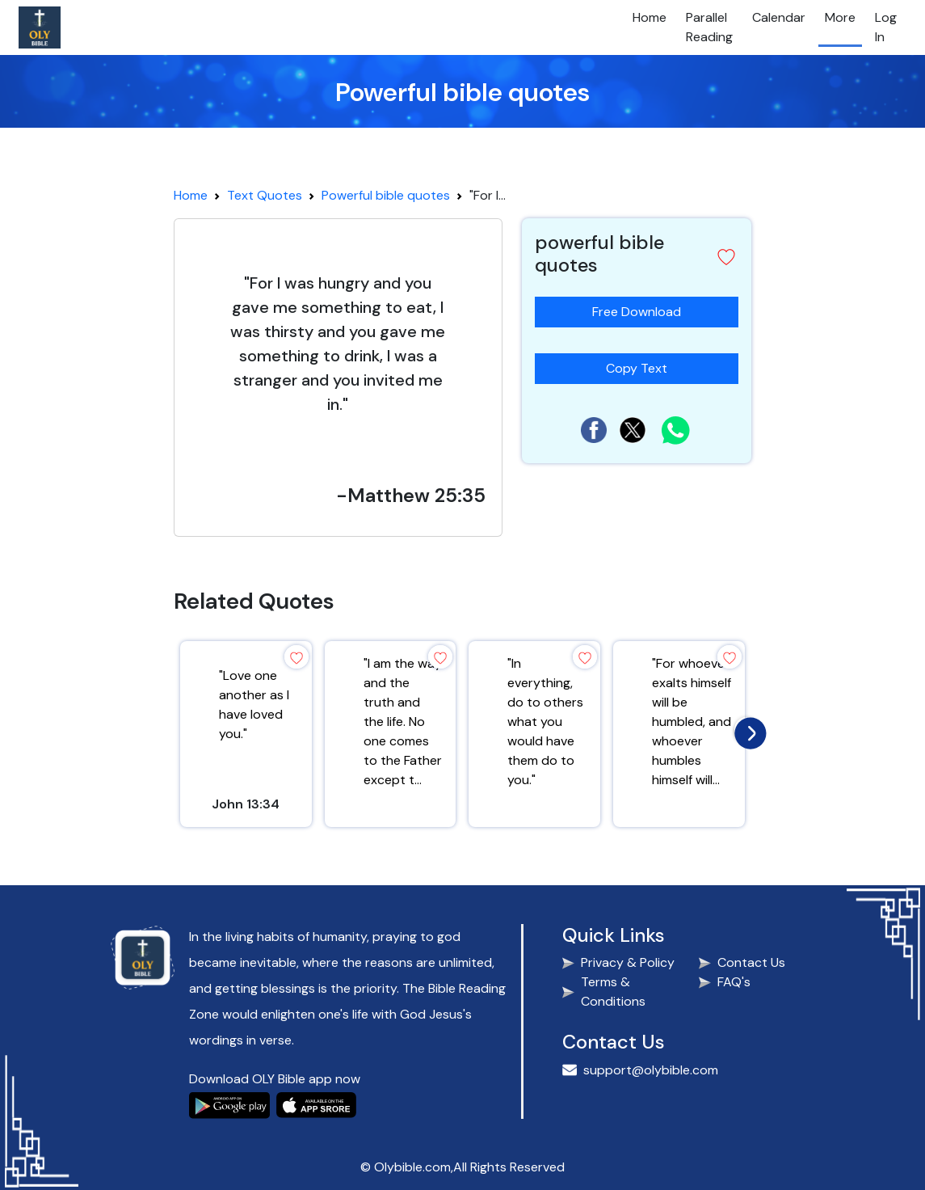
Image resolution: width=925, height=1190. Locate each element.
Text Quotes (264, 195)
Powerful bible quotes (386, 195)
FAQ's (734, 981)
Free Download (636, 311)
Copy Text (643, 365)
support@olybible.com (650, 1069)
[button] (726, 257)
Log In (886, 27)
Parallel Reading (709, 27)
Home (649, 17)
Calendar (778, 17)
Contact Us (751, 962)
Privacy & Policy (628, 962)
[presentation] (746, 729)
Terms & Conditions (613, 991)
